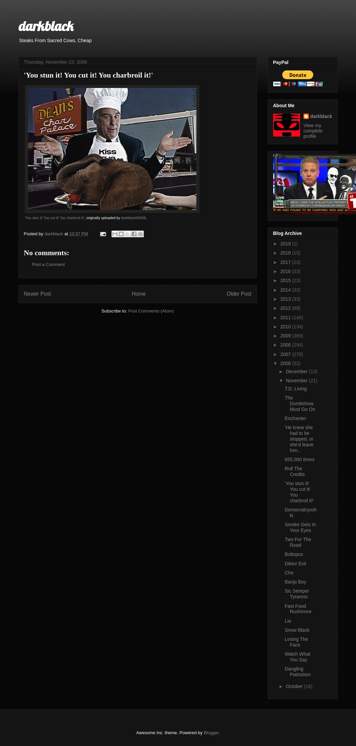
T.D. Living (295, 388)
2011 (286, 317)
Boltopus (294, 554)
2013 (286, 299)
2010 (286, 326)
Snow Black (297, 630)
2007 (286, 354)
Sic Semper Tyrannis (297, 593)
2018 (286, 253)
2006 (286, 363)
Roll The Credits (294, 471)
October (295, 686)
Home (139, 294)
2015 (286, 280)
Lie (288, 621)
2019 (286, 243)
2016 (286, 271)
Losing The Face (296, 642)
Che (289, 572)
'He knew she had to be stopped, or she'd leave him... (299, 439)
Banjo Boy (295, 582)
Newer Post (37, 294)
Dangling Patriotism (298, 671)
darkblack (46, 26)
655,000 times (299, 459)
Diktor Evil (295, 563)
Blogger (211, 732)
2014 (286, 290)
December (297, 371)
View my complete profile (313, 131)
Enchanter (295, 418)
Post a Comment (48, 264)
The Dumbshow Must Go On (300, 403)
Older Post (239, 294)
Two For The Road (298, 542)
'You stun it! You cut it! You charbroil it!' (55, 218)
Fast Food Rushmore (298, 609)
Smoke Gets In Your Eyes (300, 527)
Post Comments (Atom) (151, 311)
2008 (286, 345)
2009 (286, 335)
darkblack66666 (133, 218)
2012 (286, 308)
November (297, 380)
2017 (286, 262)
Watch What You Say (297, 656)
